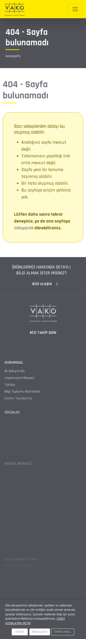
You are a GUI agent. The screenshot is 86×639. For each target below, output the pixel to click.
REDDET (19, 632)
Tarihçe (7, 385)
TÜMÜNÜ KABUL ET (64, 632)
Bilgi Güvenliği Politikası (21, 560)
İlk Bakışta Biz (15, 371)
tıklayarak (23, 228)
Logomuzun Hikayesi (19, 378)
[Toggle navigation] (75, 9)
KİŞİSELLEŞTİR (39, 632)
